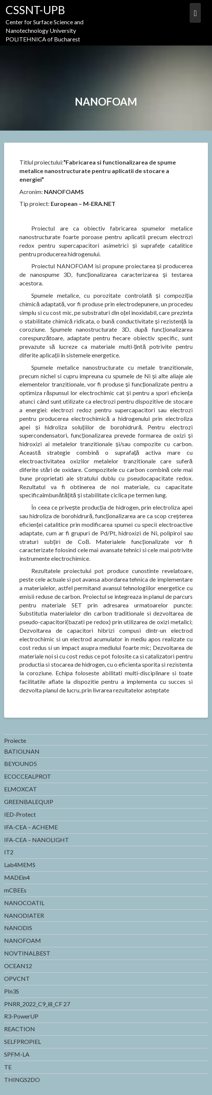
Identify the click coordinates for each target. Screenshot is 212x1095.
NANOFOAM (22, 940)
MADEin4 (17, 877)
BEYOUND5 (20, 763)
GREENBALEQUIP (28, 801)
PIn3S (11, 991)
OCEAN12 (18, 965)
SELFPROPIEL (22, 1041)
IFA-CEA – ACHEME (31, 826)
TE (8, 1066)
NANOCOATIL (24, 902)
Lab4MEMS (19, 864)
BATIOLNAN (21, 751)
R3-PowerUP (21, 1016)
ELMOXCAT (20, 788)
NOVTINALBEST (27, 953)
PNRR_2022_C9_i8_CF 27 (37, 1003)
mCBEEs (15, 890)
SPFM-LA (16, 1054)
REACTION (19, 1028)
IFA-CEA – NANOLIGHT (36, 839)
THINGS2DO (22, 1079)
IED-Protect (20, 814)
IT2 (8, 851)
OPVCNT (17, 978)
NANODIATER (24, 915)
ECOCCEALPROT (27, 776)
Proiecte (15, 740)
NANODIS (18, 927)
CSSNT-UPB (35, 9)
